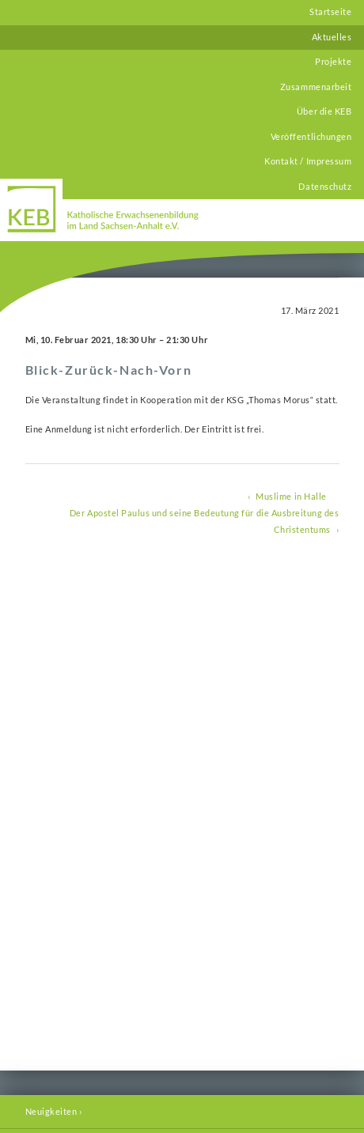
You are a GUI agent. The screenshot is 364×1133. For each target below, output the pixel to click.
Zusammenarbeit (315, 87)
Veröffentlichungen (311, 137)
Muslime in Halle (291, 496)
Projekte (333, 61)
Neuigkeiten (51, 1111)
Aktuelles (332, 37)
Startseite (330, 12)
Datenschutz (324, 186)
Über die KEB (324, 111)
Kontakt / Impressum (307, 161)
